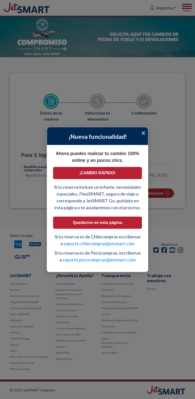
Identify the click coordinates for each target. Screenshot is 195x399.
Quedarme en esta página (97, 222)
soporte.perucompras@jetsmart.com (99, 259)
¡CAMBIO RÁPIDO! (97, 173)
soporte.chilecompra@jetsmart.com (99, 243)
